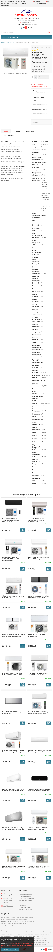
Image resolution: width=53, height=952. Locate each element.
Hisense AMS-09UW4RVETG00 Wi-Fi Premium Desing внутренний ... (13, 789)
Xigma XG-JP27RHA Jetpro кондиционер (36, 635)
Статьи (3, 3)
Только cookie (14, 949)
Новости (23, 1)
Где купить (11, 1)
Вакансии (23, 905)
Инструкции (15, 3)
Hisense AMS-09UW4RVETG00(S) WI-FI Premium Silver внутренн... (13, 828)
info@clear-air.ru (26, 22)
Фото (8, 3)
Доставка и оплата (25, 896)
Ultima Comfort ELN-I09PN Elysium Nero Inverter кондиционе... (39, 596)
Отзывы (17, 131)
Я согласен (5, 949)
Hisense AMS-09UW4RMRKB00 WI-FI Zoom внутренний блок (39, 751)
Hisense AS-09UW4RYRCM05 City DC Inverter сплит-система (39, 867)
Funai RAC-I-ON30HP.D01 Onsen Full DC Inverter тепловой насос (12, 674)
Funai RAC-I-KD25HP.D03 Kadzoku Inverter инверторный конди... (13, 751)
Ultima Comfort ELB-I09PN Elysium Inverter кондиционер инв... (13, 635)
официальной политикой (8, 921)
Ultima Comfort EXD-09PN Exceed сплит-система (13, 596)
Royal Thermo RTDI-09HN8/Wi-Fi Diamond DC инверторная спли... (39, 558)
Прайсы (23, 3)
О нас (18, 1)
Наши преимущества (26, 894)
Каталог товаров (10, 37)
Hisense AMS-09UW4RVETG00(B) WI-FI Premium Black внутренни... (39, 789)
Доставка (30, 131)
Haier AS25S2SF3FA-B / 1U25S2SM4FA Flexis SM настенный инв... (10, 520)
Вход (48, 1)
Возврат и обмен (25, 902)
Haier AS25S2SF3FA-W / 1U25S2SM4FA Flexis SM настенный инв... (10, 559)
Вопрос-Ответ (9, 135)
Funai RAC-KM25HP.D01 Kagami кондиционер (12, 712)
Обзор (6, 131)
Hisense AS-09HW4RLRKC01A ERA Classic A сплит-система (13, 867)
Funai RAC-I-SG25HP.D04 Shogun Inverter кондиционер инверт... (38, 712)
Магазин (3, 1)
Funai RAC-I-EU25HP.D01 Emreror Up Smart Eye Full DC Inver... (38, 674)
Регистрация (42, 3)
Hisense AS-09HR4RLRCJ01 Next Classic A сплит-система (38, 828)
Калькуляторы (5, 5)
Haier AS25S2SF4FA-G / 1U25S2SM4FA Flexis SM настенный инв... (36, 520)
